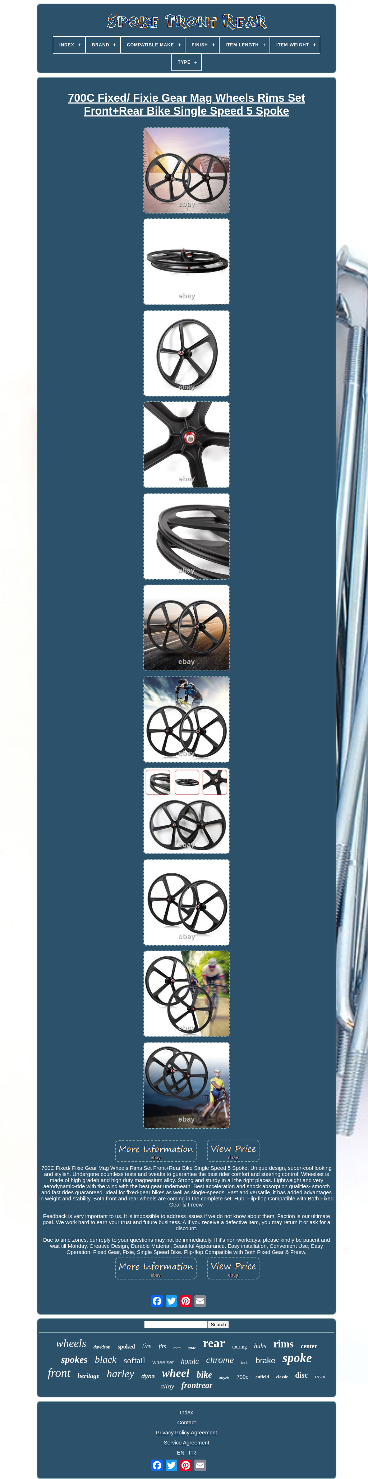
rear (214, 1343)
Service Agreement (187, 1442)
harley (120, 1373)
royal (320, 1376)
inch (244, 1362)
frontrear (197, 1385)
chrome (220, 1360)
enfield (262, 1376)
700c (242, 1377)
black (106, 1359)
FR (192, 1453)
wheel (175, 1372)
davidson (102, 1347)
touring (239, 1347)
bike (204, 1374)
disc (301, 1375)
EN (180, 1453)
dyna (148, 1376)
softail (134, 1360)
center (309, 1346)
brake (265, 1360)
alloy (167, 1386)
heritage (89, 1375)
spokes (74, 1359)
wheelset (163, 1362)
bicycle (224, 1378)
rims (283, 1344)
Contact (186, 1422)
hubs (260, 1346)
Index (186, 1412)
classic (282, 1376)
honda (190, 1361)
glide (192, 1348)
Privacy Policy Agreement (186, 1432)
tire (147, 1346)
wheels (71, 1343)
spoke (297, 1358)
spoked (126, 1346)
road (176, 1348)
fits (162, 1346)
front (59, 1372)
